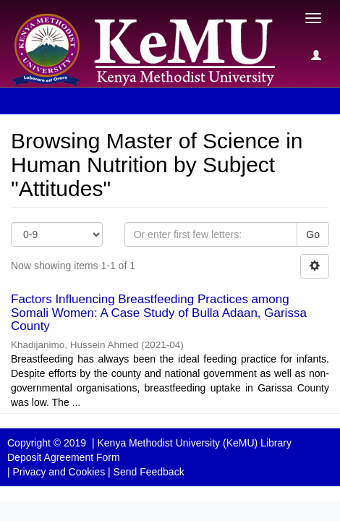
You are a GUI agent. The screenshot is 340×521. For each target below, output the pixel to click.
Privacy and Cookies (59, 472)
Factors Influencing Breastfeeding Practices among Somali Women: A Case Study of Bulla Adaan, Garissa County (159, 312)
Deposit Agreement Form (63, 457)
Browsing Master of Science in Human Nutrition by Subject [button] (158, 100)
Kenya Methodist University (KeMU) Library (194, 443)
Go (313, 234)
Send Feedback (149, 472)
